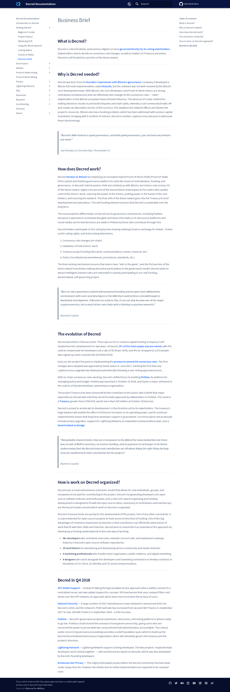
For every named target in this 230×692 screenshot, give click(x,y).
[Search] (152, 4)
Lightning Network (68, 647)
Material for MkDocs (35, 688)
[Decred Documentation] (18, 4)
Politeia (145, 377)
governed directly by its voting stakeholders (145, 49)
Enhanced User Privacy (71, 662)
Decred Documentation (27, 18)
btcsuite (107, 86)
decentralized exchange (71, 425)
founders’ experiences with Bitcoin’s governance (113, 82)
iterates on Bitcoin (76, 176)
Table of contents (187, 18)
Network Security (68, 603)
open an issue (56, 681)
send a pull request (75, 681)
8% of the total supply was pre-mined (140, 346)
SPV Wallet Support (69, 588)
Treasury (65, 401)
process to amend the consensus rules (135, 361)
